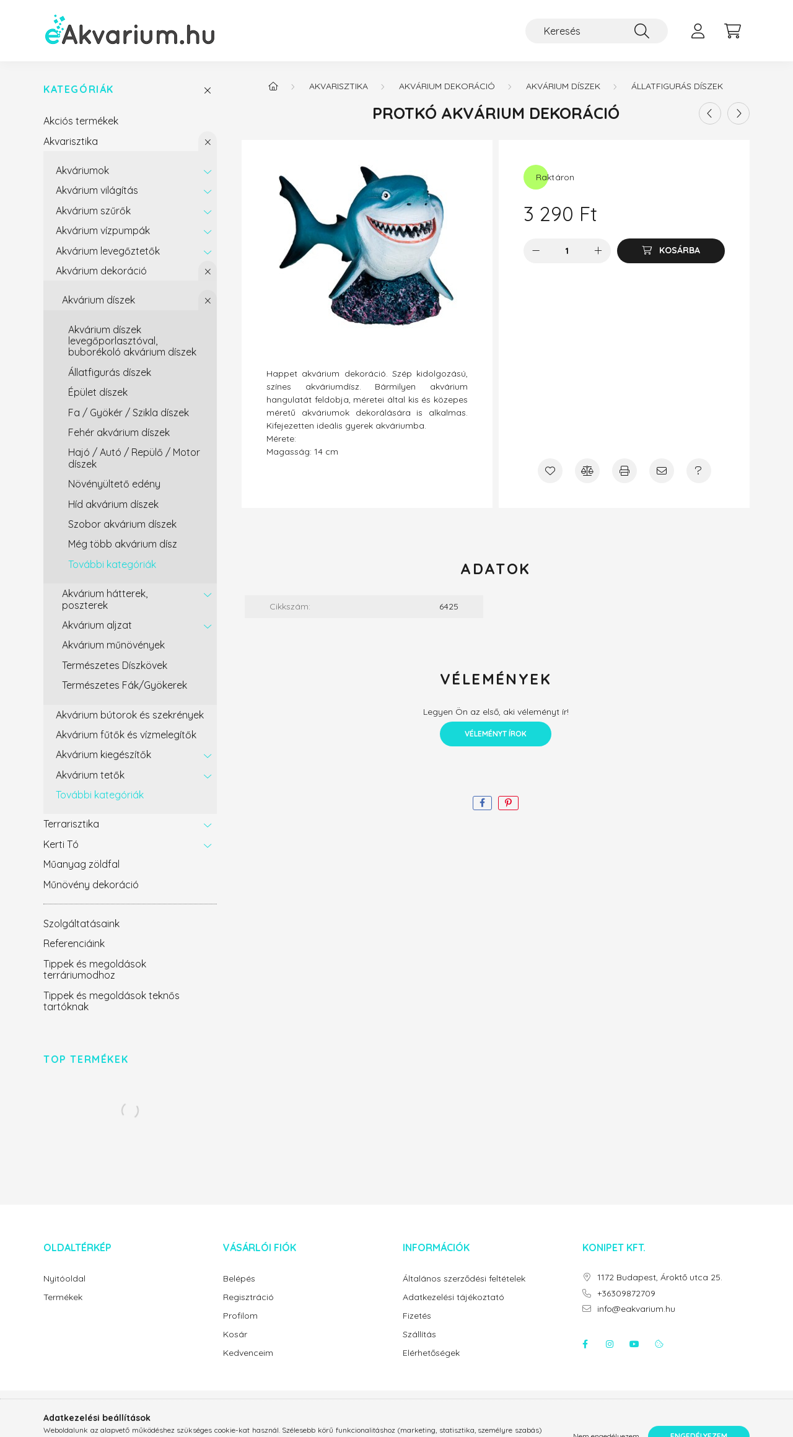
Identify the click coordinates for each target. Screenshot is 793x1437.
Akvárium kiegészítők (103, 754)
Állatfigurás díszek (109, 372)
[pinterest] (508, 803)
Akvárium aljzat (97, 625)
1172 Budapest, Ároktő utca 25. (659, 1277)
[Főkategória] (273, 86)
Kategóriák (78, 89)
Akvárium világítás (97, 190)
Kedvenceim (248, 1353)
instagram (609, 1344)
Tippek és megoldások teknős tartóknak (111, 1001)
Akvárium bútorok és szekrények (130, 715)
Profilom (240, 1316)
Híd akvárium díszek (113, 504)
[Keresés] (596, 31)
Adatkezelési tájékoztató (453, 1297)
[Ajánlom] (661, 470)
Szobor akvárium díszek (122, 524)
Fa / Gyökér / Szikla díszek (128, 412)
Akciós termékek (80, 121)
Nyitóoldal (64, 1278)
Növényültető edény (114, 484)
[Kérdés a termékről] (698, 470)
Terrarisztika (71, 824)
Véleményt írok (496, 733)
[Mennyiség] (567, 250)
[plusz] (598, 251)
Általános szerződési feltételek (464, 1278)
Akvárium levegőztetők (108, 251)
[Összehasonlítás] (587, 470)
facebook (584, 1344)
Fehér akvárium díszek (119, 432)
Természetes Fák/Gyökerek (124, 685)
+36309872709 (626, 1293)
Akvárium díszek (98, 300)
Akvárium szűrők (93, 210)
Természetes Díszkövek (114, 665)
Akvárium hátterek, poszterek (104, 599)
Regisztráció (248, 1297)
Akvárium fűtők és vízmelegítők (126, 734)
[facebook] (482, 803)
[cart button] (732, 31)
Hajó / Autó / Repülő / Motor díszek (134, 458)
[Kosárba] (671, 250)
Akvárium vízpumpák (103, 230)
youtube (634, 1344)
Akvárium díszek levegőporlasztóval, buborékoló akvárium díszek (132, 341)
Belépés (239, 1278)
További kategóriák (112, 564)
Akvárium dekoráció (101, 270)
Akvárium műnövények (113, 645)
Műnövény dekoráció (91, 884)
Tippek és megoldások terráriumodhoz (94, 969)
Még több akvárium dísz (122, 544)
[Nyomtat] (624, 470)
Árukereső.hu (396, 1421)
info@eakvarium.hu (636, 1309)
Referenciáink (74, 943)
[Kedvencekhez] (550, 470)
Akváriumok (82, 170)
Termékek (62, 1297)
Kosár (235, 1334)
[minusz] (536, 251)
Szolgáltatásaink (81, 923)
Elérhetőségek (431, 1353)
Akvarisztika (70, 141)
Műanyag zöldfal (81, 864)
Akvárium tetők (90, 775)
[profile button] (697, 31)
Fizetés (417, 1316)
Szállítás (419, 1334)
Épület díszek (98, 392)
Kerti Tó (61, 844)
